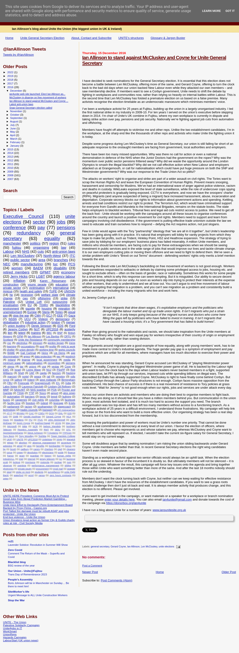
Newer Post (90, 572)
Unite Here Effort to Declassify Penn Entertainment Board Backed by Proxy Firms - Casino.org (38, 506)
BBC (49, 333)
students (39, 472)
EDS (60, 326)
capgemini (21, 399)
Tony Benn (8, 436)
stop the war (21, 315)
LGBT (40, 276)
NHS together (38, 389)
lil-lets (72, 403)
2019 (10, 75)
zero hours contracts (60, 475)
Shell (21, 373)
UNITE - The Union (14, 622)
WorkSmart (10, 631)
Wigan (10, 442)
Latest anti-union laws (21, 104)
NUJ (48, 369)
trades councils (29, 409)
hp (11, 295)
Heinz (45, 353)
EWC (6, 369)
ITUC (40, 419)
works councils (66, 349)
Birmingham (68, 379)
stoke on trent (23, 472)
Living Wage (33, 369)
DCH (51, 413)
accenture (66, 442)
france (10, 455)
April (13, 135)
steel (9, 472)
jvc (60, 459)
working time (46, 349)
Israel (17, 369)
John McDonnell (56, 419)
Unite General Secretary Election (42, 38)
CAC (31, 413)
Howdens (19, 419)
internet (31, 459)
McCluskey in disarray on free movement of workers (37, 97)
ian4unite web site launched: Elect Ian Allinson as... (37, 94)
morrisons (30, 462)
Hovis (6, 419)
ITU (30, 419)
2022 (10, 72)
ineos (72, 343)
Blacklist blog (17, 561)
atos (29, 446)
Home (9, 38)
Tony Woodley (26, 436)
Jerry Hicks (19, 276)
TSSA (20, 393)
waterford (18, 475)
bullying (66, 396)
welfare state (49, 295)
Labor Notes (10, 386)
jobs (61, 222)
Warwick (71, 439)
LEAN (58, 423)
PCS (71, 264)
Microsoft (12, 426)
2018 (10, 79)
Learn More (211, 11)
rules (71, 243)
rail (48, 376)
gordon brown (56, 343)
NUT (37, 329)
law (63, 247)
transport (47, 409)
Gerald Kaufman (32, 416)
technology (9, 409)
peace (37, 376)
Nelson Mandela (52, 426)
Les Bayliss (52, 336)
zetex (6, 478)
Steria (45, 312)
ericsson (37, 343)
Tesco (42, 393)
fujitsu (16, 247)
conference (14, 227)
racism (28, 406)
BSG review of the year (21, 565)
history (48, 455)
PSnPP (61, 369)
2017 (10, 83)
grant (22, 455)
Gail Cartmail (28, 353)
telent (21, 333)
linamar (26, 359)
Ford (72, 326)
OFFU (67, 336)
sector (39, 222)
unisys (32, 366)
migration (64, 308)
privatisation (10, 305)
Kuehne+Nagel (42, 423)
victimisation (37, 288)
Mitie (24, 426)
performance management (45, 465)
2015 (10, 149)
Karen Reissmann (53, 281)
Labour (8, 251)
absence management (44, 442)
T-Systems (52, 433)
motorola (44, 462)
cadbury (25, 449)
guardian (34, 455)
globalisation (11, 322)
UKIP (9, 439)
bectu (43, 396)
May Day (70, 423)
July (13, 125)
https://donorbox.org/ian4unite (126, 503)
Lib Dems (59, 353)
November (16, 111)
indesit (44, 403)
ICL (58, 383)
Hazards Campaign (14, 637)
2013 (10, 156)
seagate (71, 468)
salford (18, 379)
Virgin (59, 439)
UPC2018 (33, 439)
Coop (68, 366)
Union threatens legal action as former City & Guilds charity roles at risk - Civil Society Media (39, 521)
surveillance (54, 472)
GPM (20, 336)
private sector (12, 288)
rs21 (11, 541)
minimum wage (12, 363)
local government (47, 359)
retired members (16, 272)
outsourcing (60, 302)
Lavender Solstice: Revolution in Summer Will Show (38, 544)
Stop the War (16, 600)
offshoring (44, 298)
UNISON (69, 291)
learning (11, 346)
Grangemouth (43, 383)
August (14, 121)
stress (10, 366)
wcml (31, 475)
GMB (15, 416)
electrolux (22, 343)
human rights (64, 455)
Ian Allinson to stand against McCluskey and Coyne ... (38, 101)
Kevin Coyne (23, 423)
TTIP (31, 393)
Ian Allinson (133, 547)
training (36, 333)
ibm (10, 333)
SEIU (57, 429)
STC (68, 429)
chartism (48, 449)
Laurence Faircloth (32, 386)
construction (11, 284)
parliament (13, 406)
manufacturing (32, 264)
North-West (52, 256)
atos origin (69, 393)
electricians (47, 452)
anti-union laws (63, 251)
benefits (40, 446)
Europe (32, 312)
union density (27, 349)
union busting (16, 326)
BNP (60, 333)
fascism (56, 373)
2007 (10, 178)
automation (13, 396)
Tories (59, 312)
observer (7, 465)
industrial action (35, 322)
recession (27, 295)
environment (11, 308)
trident (31, 379)
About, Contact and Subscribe (91, 38)
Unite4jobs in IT (12, 628)
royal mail (58, 468)
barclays (30, 396)
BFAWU (21, 413)
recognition (54, 363)
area (41, 260)
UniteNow (47, 439)
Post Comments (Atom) (116, 580)
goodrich (70, 356)
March (14, 138)
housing (47, 308)
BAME (11, 353)
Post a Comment (92, 565)
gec (58, 356)
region (54, 243)
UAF (31, 373)
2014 (10, 152)
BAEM (38, 268)
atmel (19, 446)
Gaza (71, 315)
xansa (42, 475)
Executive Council (23, 216)
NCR (35, 426)
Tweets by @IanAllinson (18, 54)
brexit (54, 396)
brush (13, 449)
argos (27, 356)
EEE (60, 315)
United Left (34, 302)
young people (37, 284)
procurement (42, 468)
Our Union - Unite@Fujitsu (25, 570)
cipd (60, 449)
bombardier (55, 446)
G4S (5, 416)
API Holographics (66, 410)
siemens (70, 363)
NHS (25, 251)
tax (21, 366)
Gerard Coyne (118, 547)
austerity (69, 329)
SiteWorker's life (18, 591)
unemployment (12, 312)
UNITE (19, 439)
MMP (6, 389)
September (17, 118)
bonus (68, 446)
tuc (55, 264)
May (13, 131)
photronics (8, 468)
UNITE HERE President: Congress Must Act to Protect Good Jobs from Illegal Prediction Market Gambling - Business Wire (36, 498)
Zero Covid (15, 549)
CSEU (41, 413)
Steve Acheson (35, 433)
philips (68, 465)
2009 (10, 171)
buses (6, 399)
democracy (63, 319)
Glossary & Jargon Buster (168, 38)
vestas (55, 366)
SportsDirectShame (13, 433)
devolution (32, 452)
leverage (58, 403)
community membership (61, 339)
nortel (25, 376)
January (15, 145)
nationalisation (34, 363)
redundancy (29, 232)
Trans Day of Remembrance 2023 (27, 574)
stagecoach (64, 406)
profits (52, 346)
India (68, 383)
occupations (28, 346)
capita (43, 373)
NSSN (13, 319)
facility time (13, 403)
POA (53, 389)
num (69, 462)
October (15, 114)
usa (44, 366)
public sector (20, 260)
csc (9, 343)
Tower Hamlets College (63, 436)
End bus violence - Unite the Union (24, 516)
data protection (43, 356)
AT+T (9, 413)
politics (35, 243)
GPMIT (45, 272)
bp (4, 449)
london (56, 322)
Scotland (8, 339)
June (13, 128)
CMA (38, 315)
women (17, 268)
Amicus (7, 291)
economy (68, 272)
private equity (25, 468)
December (16, 90)
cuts (41, 251)
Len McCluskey (149, 547)
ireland (11, 359)
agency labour (64, 276)
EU (30, 305)
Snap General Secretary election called (30, 107)
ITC (72, 256)
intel (21, 459)
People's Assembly (28, 429)
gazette (30, 308)
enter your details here (120, 499)
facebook (70, 399)
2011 (10, 164)
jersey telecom (47, 459)
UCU (27, 319)
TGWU (43, 305)
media (66, 359)
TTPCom (67, 433)
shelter (11, 349)
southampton (45, 406)
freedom (30, 403)
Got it (230, 11)
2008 (10, 175)
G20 (69, 413)
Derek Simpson (41, 326)
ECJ (49, 315)
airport (54, 393)
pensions (66, 227)
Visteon (43, 319)
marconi (12, 376)
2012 (10, 160)
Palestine (9, 302)
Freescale (23, 383)
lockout (16, 462)
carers (36, 449)
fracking (70, 373)
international (61, 288)
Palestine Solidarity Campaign (21, 625)
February (15, 142)
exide (60, 452)
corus (9, 452)
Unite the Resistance (30, 339)
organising (41, 247)
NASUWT (19, 389)
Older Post (229, 572)
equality (52, 238)
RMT (46, 429)
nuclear (58, 462)
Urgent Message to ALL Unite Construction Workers (37, 595)
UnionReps (10, 634)
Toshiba (42, 436)
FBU (9, 383)
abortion (23, 442)
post (41, 346)
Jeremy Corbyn (18, 329)
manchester (12, 243)
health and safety (31, 291)
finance (71, 452)
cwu (25, 298)
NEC (6, 264)
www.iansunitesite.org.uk (169, 510)
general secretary (100, 547)
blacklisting (63, 305)
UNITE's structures (131, 38)
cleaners (71, 449)
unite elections (166, 547)
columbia (54, 399)
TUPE (53, 291)
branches (61, 260)
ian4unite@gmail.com (177, 499)
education (62, 284)
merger (70, 322)
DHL (60, 413)
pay (41, 227)
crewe (20, 452)
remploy (60, 376)
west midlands (48, 379)
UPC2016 (52, 329)
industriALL (8, 459)
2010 (10, 167)
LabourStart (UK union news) (20, 640)
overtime (21, 465)
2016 (10, 87)
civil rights (38, 399)
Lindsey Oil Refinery (59, 386)
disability (60, 268)
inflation (19, 281)
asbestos (7, 446)
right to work (68, 346)
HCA (68, 416)
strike (64, 298)
